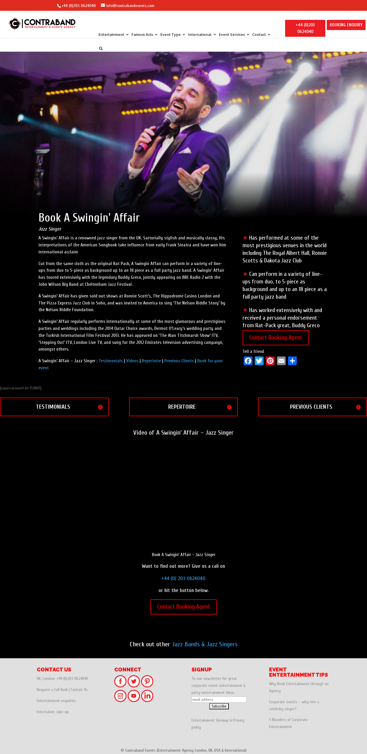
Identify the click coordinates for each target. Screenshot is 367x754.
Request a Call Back (52, 689)
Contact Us (79, 689)
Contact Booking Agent (275, 337)
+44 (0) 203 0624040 (183, 578)
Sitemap (222, 720)
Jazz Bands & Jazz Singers (205, 644)
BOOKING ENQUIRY (346, 24)
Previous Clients (179, 360)
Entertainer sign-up (53, 711)
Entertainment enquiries (56, 700)
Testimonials (111, 360)
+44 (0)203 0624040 (79, 5)
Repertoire (151, 360)
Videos (132, 360)
